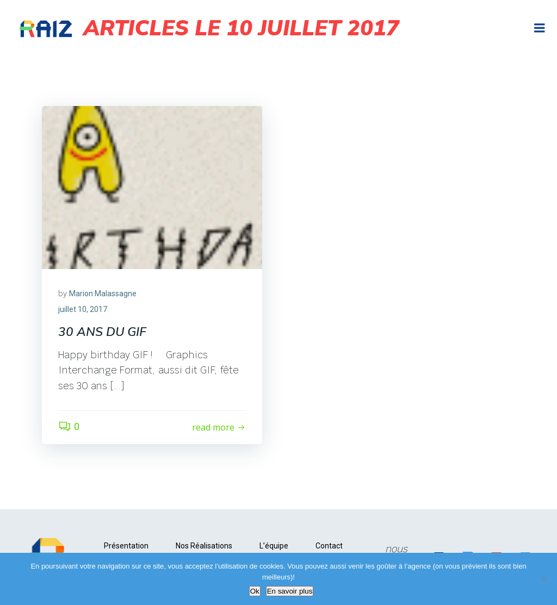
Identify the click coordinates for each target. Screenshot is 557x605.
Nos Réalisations (204, 545)
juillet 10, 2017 (82, 309)
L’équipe (273, 545)
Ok (254, 591)
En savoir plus (290, 591)
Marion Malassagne (103, 293)
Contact (329, 545)
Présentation (126, 545)
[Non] (543, 578)
